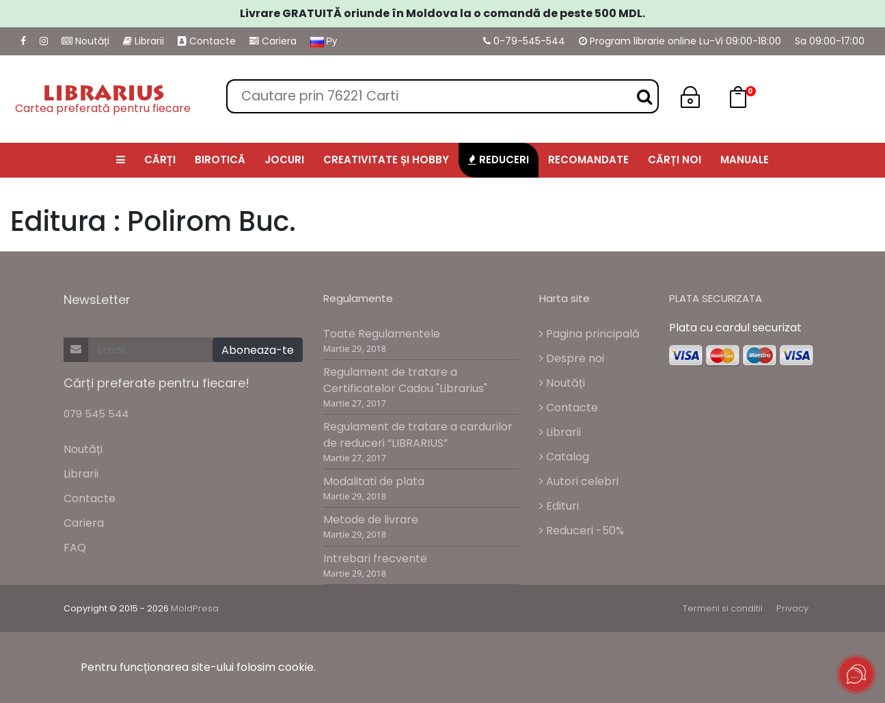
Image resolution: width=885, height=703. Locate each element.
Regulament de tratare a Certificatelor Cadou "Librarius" (405, 380)
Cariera (273, 41)
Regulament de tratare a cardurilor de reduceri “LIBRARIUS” (418, 435)
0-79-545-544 (524, 41)
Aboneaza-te (257, 350)
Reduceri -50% (581, 530)
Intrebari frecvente (375, 558)
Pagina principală (589, 334)
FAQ (75, 547)
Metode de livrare (370, 519)
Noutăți (85, 41)
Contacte (207, 41)
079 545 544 (96, 413)
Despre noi (571, 358)
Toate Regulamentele (381, 334)
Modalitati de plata (373, 481)
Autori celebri (578, 481)
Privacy (792, 608)
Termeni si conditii (723, 608)
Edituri (559, 506)
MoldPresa (195, 608)
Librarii (143, 41)
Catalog (564, 457)
